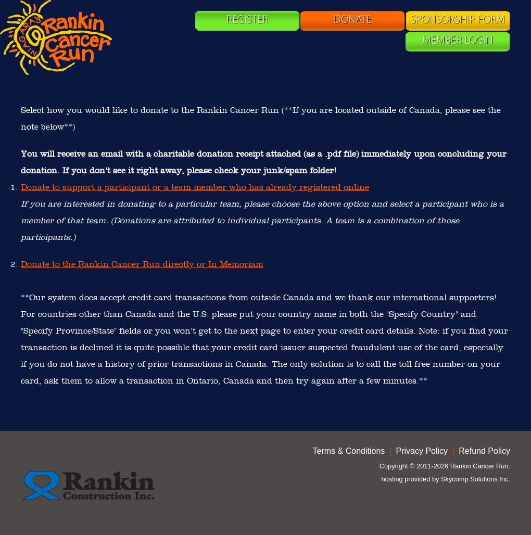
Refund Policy (484, 451)
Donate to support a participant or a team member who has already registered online (195, 187)
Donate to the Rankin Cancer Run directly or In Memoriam (142, 264)
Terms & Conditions (349, 451)
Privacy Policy (422, 451)
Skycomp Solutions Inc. (475, 479)
